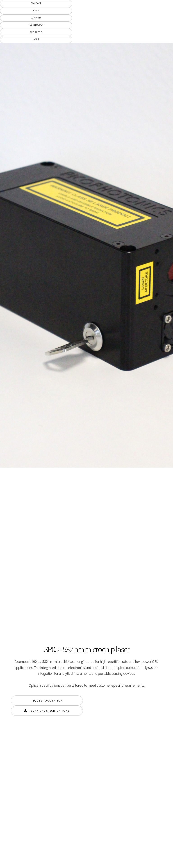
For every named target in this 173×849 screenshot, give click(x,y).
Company (36, 17)
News (36, 10)
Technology (36, 25)
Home (36, 39)
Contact (36, 3)
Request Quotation (47, 700)
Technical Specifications (49, 710)
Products (36, 32)
